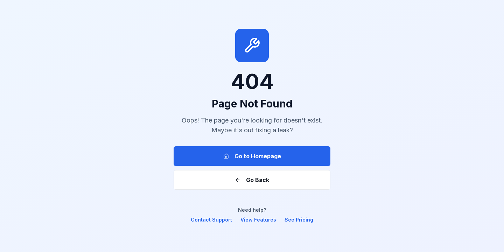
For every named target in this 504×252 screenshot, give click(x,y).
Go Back (252, 179)
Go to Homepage (252, 156)
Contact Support (211, 220)
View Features (258, 220)
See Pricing (299, 220)
